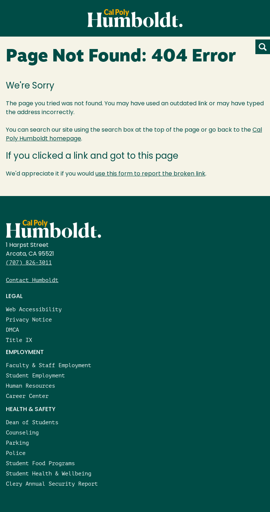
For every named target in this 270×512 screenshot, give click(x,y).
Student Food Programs (40, 463)
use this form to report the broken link (150, 174)
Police (16, 453)
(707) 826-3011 (29, 262)
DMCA (12, 330)
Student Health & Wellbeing (48, 473)
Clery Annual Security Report (52, 484)
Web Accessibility (34, 309)
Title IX (19, 340)
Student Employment (35, 375)
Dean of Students (32, 422)
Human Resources (30, 386)
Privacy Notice (29, 319)
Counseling (22, 432)
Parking (17, 443)
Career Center (27, 396)
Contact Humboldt (32, 280)
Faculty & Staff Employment (48, 365)
